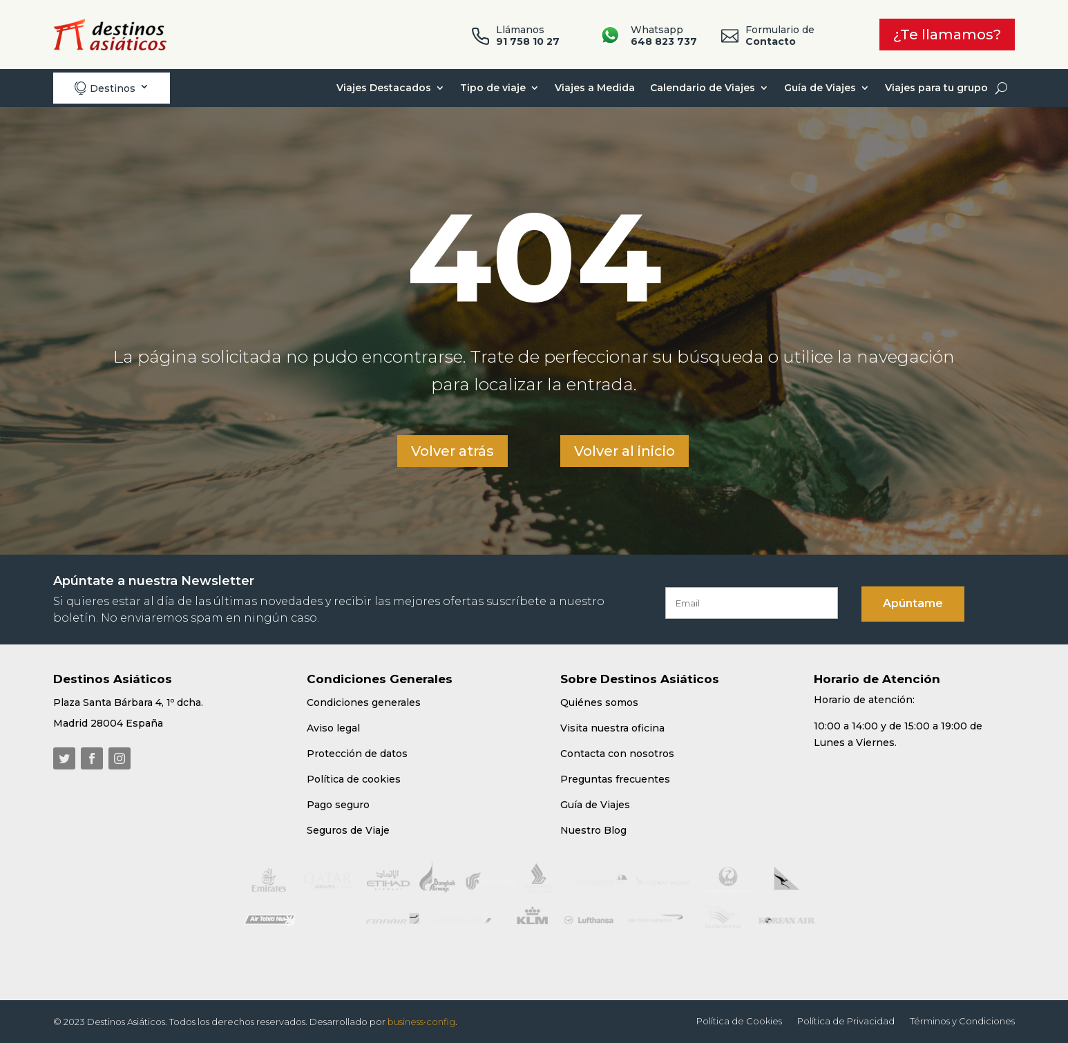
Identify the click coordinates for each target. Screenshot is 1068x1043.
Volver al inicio (624, 451)
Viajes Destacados (383, 88)
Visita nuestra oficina (612, 728)
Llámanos (528, 35)
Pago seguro (338, 804)
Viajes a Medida (595, 88)
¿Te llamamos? (947, 34)
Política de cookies (354, 779)
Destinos (104, 88)
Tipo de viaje (493, 88)
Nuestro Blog (593, 830)
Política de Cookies (739, 1021)
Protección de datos (357, 753)
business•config (421, 1021)
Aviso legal (333, 728)
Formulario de (779, 35)
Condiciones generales (364, 702)
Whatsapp (664, 35)
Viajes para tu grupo (936, 88)
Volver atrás (452, 451)
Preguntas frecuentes (615, 779)
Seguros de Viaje (348, 830)
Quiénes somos (599, 702)
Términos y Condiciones (962, 1021)
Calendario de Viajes (702, 88)
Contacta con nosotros (617, 753)
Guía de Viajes (820, 88)
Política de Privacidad (846, 1021)
